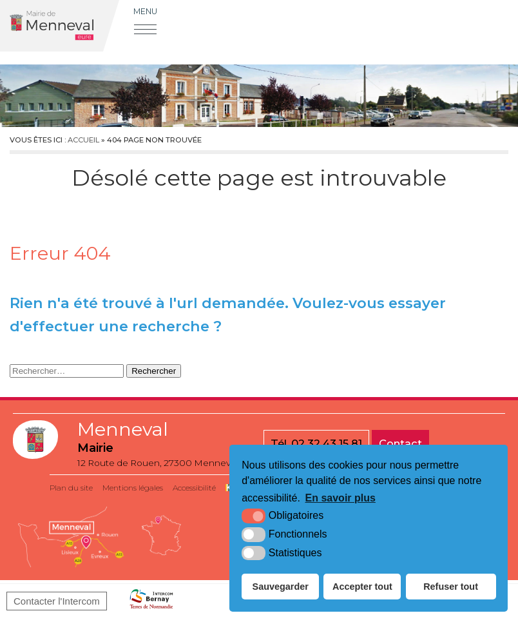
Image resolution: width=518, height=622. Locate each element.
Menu (145, 11)
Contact (400, 443)
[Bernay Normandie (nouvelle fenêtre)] (151, 601)
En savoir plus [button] (340, 497)
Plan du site (71, 487)
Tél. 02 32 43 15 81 (316, 443)
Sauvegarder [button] (281, 586)
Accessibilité (194, 487)
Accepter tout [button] (362, 586)
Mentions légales (132, 487)
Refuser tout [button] (450, 586)
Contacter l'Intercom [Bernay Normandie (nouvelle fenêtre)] (57, 601)
